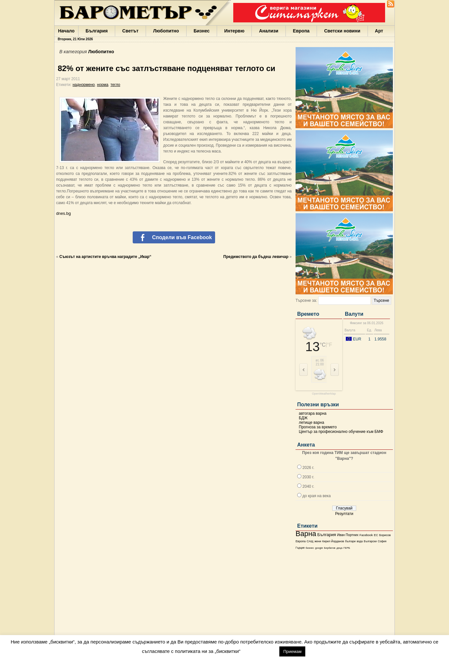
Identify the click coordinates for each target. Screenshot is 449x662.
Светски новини (342, 30)
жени (317, 541)
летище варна (311, 422)
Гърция (300, 547)
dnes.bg (63, 213)
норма (102, 84)
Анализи (268, 30)
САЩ (310, 541)
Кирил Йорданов (333, 541)
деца (339, 547)
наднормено (84, 84)
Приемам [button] (292, 651)
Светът (130, 30)
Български (370, 541)
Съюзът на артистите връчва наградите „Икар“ (105, 256)
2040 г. (308, 486)
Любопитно (166, 30)
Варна (306, 534)
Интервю (234, 30)
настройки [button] (259, 651)
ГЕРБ (347, 547)
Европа (301, 30)
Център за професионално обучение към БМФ (341, 431)
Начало (66, 30)
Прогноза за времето (318, 427)
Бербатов (329, 547)
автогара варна (312, 413)
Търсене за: (306, 300)
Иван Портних (347, 535)
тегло (115, 84)
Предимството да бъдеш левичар (255, 256)
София (382, 541)
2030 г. (308, 477)
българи (350, 541)
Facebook (366, 535)
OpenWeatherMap (324, 393)
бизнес (310, 547)
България (97, 30)
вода (359, 541)
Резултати (344, 513)
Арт (379, 30)
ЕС (376, 535)
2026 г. (308, 467)
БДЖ (303, 418)
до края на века (316, 496)
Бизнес (202, 30)
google (319, 547)
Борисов (385, 535)
